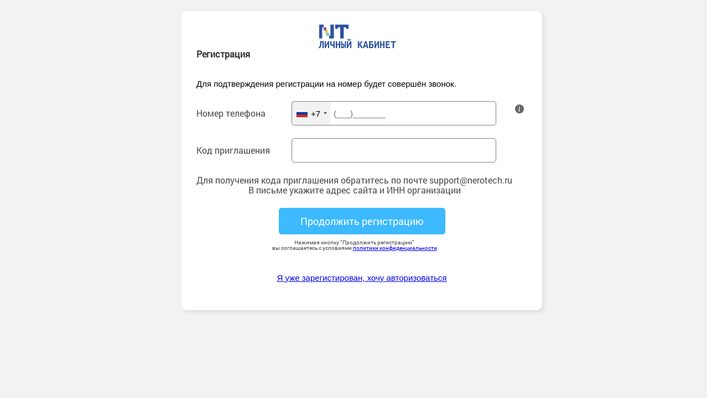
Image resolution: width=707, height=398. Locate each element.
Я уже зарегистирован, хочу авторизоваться (362, 277)
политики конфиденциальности (395, 248)
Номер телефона (231, 113)
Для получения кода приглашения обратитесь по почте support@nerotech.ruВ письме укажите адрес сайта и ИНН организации (354, 185)
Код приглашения (233, 150)
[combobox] (311, 113)
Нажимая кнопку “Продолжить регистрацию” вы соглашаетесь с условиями (354, 245)
